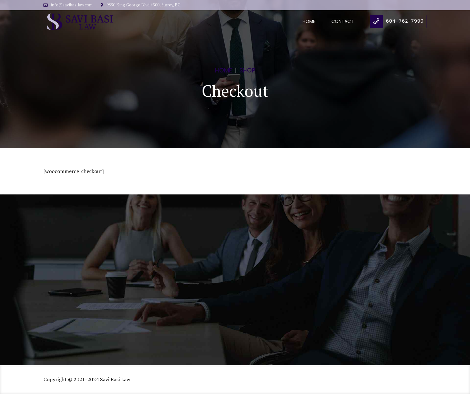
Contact (342, 21)
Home (309, 21)
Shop (247, 70)
